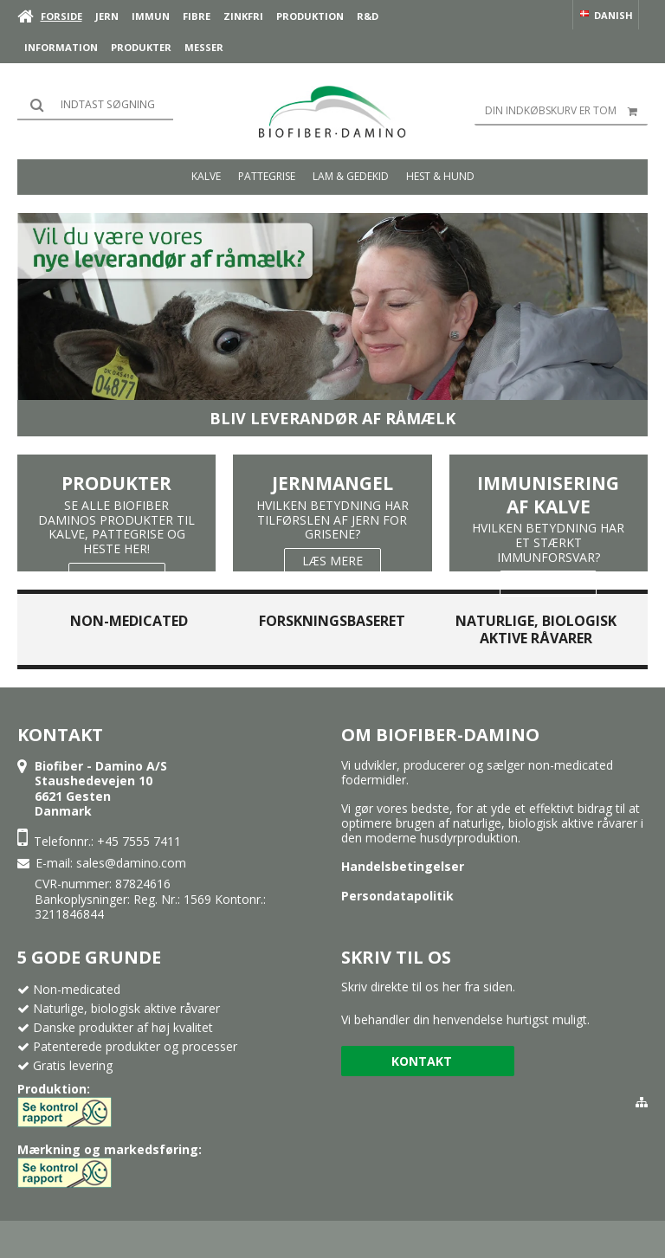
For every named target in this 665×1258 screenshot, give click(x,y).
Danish (605, 15)
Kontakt (421, 1061)
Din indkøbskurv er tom (566, 111)
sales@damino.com (131, 863)
